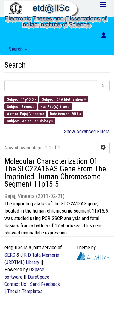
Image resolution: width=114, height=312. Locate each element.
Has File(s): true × (55, 106)
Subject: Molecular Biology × (30, 121)
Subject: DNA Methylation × (64, 99)
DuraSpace (38, 277)
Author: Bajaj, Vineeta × (25, 114)
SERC (9, 255)
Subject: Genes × (21, 106)
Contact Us (15, 284)
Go (103, 86)
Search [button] (18, 49)
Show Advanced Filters (87, 131)
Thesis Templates (24, 291)
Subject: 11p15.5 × (21, 99)
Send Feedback (45, 284)
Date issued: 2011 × (65, 114)
